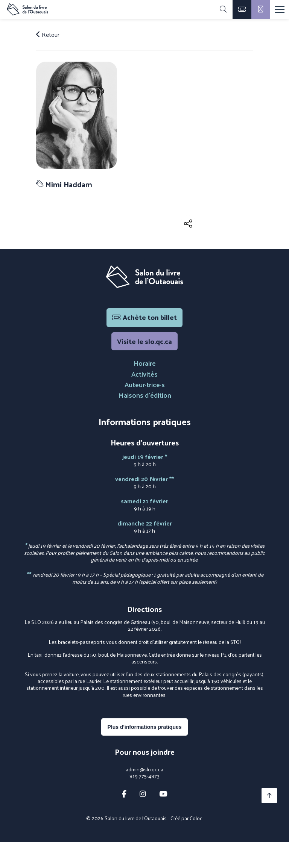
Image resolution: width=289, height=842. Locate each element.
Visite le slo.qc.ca (144, 341)
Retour (47, 34)
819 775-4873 (144, 776)
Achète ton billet (144, 317)
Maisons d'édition (144, 395)
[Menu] (279, 9)
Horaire (145, 363)
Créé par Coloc (186, 818)
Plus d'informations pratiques (144, 727)
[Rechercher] (223, 9)
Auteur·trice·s (145, 384)
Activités (144, 374)
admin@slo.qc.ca (144, 769)
